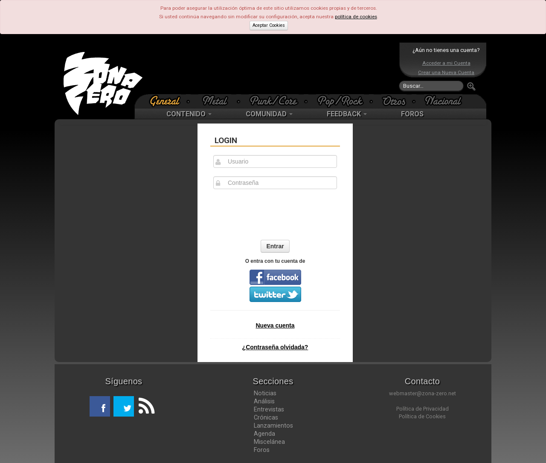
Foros (262, 449)
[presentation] (275, 214)
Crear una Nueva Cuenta (446, 72)
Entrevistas (269, 409)
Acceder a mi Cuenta (446, 63)
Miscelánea (269, 441)
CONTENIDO (189, 114)
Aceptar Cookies (269, 25)
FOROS (412, 114)
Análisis (264, 401)
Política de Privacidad (422, 408)
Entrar (275, 246)
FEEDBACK (347, 114)
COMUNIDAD (269, 114)
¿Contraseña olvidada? (275, 347)
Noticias (265, 393)
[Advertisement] (271, 68)
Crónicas (266, 417)
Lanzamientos (273, 425)
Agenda (264, 433)
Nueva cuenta (275, 325)
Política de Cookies (422, 416)
